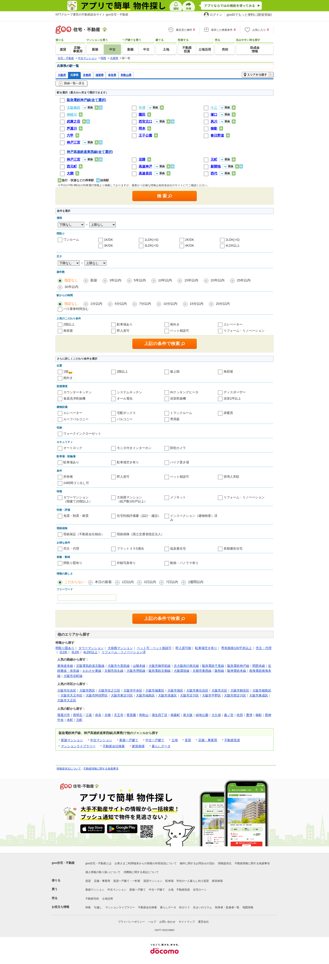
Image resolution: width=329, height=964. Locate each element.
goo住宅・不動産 (63, 863)
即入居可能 (183, 648)
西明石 (77, 715)
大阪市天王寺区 (71, 695)
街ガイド (184, 907)
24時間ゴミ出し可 (76, 483)
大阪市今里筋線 (119, 666)
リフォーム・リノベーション (244, 330)
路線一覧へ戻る (71, 84)
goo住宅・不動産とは (98, 863)
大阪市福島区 (145, 695)
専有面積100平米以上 (236, 648)
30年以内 (71, 287)
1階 (65, 371)
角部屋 (68, 330)
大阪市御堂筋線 (160, 666)
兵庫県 (74, 74)
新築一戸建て (128, 740)
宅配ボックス (126, 413)
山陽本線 (139, 666)
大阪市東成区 (258, 695)
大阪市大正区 (66, 700)
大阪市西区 (87, 690)
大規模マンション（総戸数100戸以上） (132, 499)
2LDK (63, 652)
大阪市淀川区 (189, 695)
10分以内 (170, 303)
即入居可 (123, 330)
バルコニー (125, 419)
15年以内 (191, 280)
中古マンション (101, 740)
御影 (259, 715)
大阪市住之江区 (109, 690)
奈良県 (112, 74)
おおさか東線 (91, 670)
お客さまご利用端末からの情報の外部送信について (146, 863)
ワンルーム (71, 239)
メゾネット (178, 497)
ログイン (216, 14)
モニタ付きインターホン (134, 448)
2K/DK (189, 239)
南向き (175, 324)
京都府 (87, 74)
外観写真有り (126, 563)
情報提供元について (69, 768)
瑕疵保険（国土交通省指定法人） (140, 534)
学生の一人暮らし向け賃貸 (192, 880)
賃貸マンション (152, 880)
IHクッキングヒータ (184, 392)
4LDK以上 (233, 245)
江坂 (89, 715)
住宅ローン (200, 889)
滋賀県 (100, 74)
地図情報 (247, 907)
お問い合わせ (167, 921)
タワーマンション (91, 648)
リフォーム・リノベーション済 (124, 652)
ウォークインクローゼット (82, 433)
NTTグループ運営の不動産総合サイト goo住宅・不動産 (92, 14)
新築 (93, 280)
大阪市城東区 (154, 690)
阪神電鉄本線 (236, 670)
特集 (88, 907)
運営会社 (203, 921)
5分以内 (121, 303)
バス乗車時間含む (76, 309)
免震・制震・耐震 (76, 515)
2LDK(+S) (233, 239)
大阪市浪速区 (167, 695)
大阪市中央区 (132, 690)
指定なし (71, 280)
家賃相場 (138, 746)
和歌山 (144, 715)
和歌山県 (126, 74)
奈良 (98, 715)
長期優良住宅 (233, 548)
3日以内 (150, 582)
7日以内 (172, 582)
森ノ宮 (228, 715)
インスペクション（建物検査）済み (193, 518)
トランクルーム (181, 413)
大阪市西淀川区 (235, 695)
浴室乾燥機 (178, 398)
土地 (174, 740)
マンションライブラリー (78, 746)
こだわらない (74, 582)
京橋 (107, 715)
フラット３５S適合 (130, 548)
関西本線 (258, 666)
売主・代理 (71, 548)
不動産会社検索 (114, 746)
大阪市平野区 (211, 695)
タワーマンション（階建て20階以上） (77, 499)
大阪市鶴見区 (239, 690)
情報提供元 (224, 863)
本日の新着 (103, 582)
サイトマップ (187, 921)
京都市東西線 (202, 670)
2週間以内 (195, 582)
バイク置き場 (179, 462)
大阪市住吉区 (66, 690)
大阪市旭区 (175, 690)
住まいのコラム (202, 907)
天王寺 (118, 715)
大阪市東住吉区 (197, 690)
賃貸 (188, 740)
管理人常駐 (231, 476)
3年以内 (115, 280)
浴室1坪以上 (232, 398)
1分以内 (96, 303)
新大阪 (188, 715)
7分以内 (145, 303)
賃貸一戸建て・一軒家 (126, 880)
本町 (70, 720)
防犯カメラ (178, 448)
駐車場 (169, 880)
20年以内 (218, 280)
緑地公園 (202, 715)
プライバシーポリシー (131, 921)
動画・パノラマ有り (184, 563)
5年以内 (140, 280)
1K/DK (108, 239)
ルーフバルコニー (76, 419)
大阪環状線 (181, 670)
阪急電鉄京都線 (160, 670)
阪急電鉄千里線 (213, 666)
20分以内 (223, 303)
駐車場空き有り (128, 462)
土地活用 (107, 898)
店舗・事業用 (207, 740)
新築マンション (72, 740)
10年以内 (165, 280)
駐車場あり (125, 324)
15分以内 (197, 303)
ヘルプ (152, 921)
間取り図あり (65, 648)
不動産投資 (232, 740)
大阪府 (62, 74)
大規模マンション (120, 648)
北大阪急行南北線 (186, 666)
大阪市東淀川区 (122, 695)
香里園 (131, 715)
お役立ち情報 (60, 907)
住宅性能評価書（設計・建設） (139, 515)
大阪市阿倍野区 (97, 695)
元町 (79, 720)
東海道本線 (65, 666)
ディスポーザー (235, 392)
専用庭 (175, 419)
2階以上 (69, 324)
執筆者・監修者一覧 (227, 907)
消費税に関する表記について (141, 872)
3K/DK (108, 245)
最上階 (175, 371)
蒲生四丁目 (159, 715)
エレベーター (233, 324)
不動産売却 (92, 898)
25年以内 (244, 280)
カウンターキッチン (77, 392)
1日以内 (128, 582)
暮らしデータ (161, 746)
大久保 (216, 715)
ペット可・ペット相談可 (154, 648)
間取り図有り (72, 563)
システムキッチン (129, 392)
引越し (98, 907)
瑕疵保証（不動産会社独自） (83, 534)
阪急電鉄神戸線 (238, 666)
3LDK (75, 652)
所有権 (68, 476)
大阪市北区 (219, 690)
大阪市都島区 (261, 690)
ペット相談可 (179, 330)
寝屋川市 (63, 715)
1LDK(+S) (151, 239)
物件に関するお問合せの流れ (197, 863)
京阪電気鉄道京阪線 (90, 666)
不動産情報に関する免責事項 (100, 768)
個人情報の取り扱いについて (102, 872)
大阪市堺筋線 (136, 670)
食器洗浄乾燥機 (74, 398)
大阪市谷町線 (73, 676)
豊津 (249, 715)
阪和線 (219, 670)
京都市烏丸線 (113, 670)
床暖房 (228, 413)
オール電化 (125, 398)
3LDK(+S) (151, 245)
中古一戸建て (154, 740)
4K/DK (189, 245)
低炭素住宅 (178, 548)
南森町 (175, 715)
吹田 (240, 715)
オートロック (72, 448)
